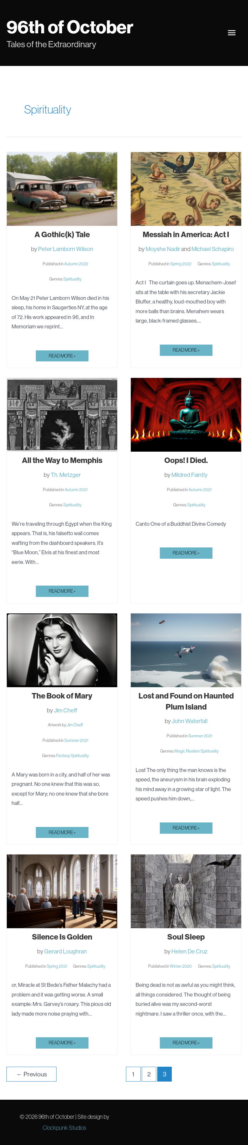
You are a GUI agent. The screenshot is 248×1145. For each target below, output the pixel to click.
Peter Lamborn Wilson (65, 249)
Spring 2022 (180, 263)
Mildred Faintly (189, 475)
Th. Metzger (66, 475)
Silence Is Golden (62, 936)
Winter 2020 (181, 966)
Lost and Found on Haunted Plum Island (186, 701)
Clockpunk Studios (64, 1127)
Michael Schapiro (212, 249)
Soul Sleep (186, 936)
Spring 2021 (57, 966)
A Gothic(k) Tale (62, 234)
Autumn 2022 (76, 263)
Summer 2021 (76, 740)
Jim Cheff (65, 710)
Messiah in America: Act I (186, 234)
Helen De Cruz (189, 951)
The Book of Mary (62, 695)
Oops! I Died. (186, 460)
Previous (31, 1074)
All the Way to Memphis (62, 460)
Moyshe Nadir (163, 249)
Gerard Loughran (65, 951)
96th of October (73, 26)
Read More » (62, 357)
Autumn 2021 (76, 489)
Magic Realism (187, 751)
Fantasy (63, 755)
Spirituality (72, 278)
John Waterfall (190, 721)
